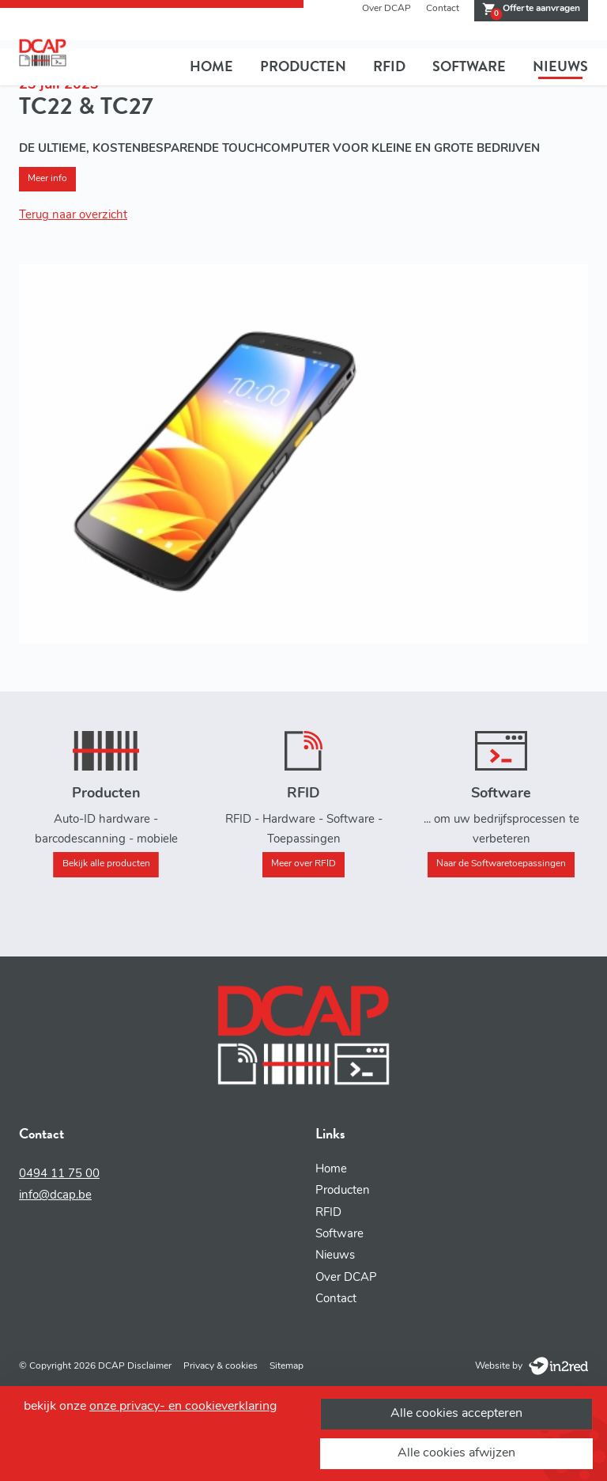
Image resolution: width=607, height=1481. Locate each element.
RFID (389, 66)
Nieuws (560, 66)
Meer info (47, 179)
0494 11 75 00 (59, 1174)
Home (211, 66)
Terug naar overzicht (73, 216)
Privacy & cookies (220, 1366)
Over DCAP (386, 8)
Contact (442, 8)
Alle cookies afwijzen (456, 1453)
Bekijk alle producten (106, 864)
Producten (303, 66)
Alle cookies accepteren (456, 1413)
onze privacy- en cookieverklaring (183, 1406)
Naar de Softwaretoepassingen (501, 864)
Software (469, 66)
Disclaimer (149, 1366)
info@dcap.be (55, 1196)
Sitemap (287, 1366)
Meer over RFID (303, 864)
